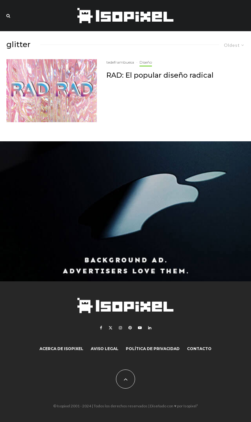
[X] (110, 328)
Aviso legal (104, 348)
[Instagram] (120, 328)
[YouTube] (140, 328)
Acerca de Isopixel (61, 348)
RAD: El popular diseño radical (159, 75)
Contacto (199, 348)
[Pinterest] (130, 328)
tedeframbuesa (120, 62)
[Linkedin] (149, 328)
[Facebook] (101, 328)
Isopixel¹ (190, 406)
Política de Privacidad (153, 348)
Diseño (146, 62)
